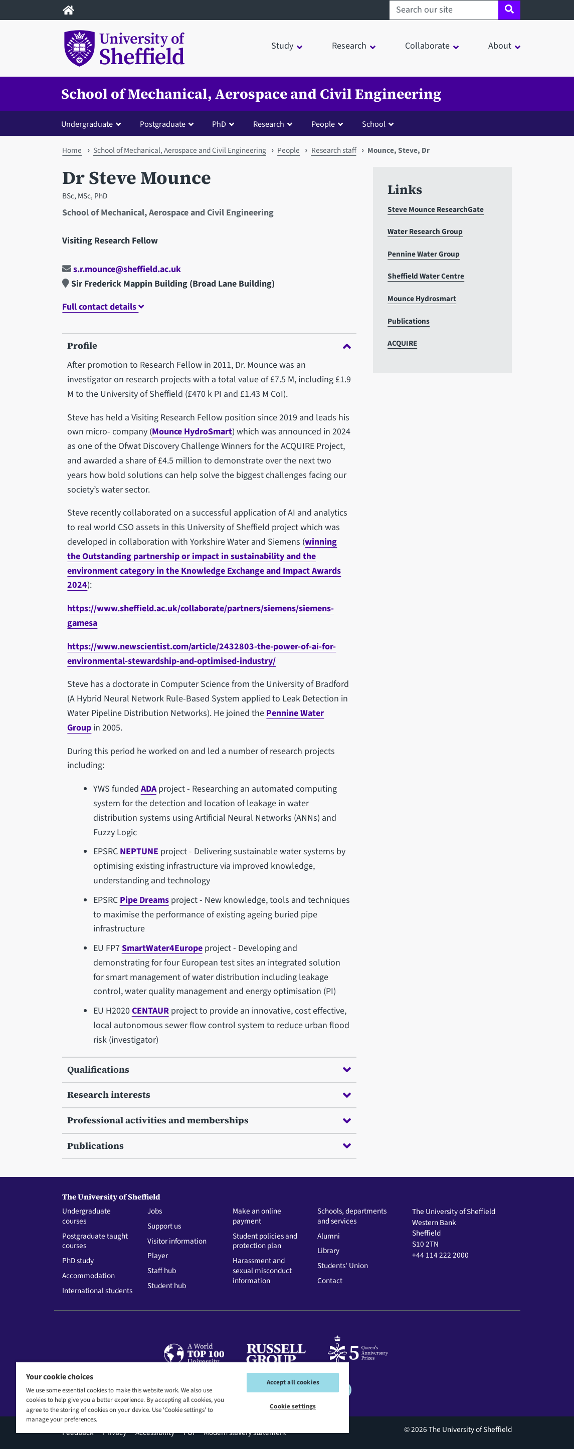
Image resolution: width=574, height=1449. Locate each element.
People (288, 150)
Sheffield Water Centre (426, 276)
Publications (208, 1145)
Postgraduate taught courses (95, 1242)
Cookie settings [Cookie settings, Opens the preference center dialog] (293, 1406)
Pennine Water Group (424, 254)
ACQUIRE (402, 343)
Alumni (328, 1237)
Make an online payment (257, 1216)
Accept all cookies (293, 1382)
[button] (93, 124)
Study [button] (282, 46)
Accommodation (88, 1276)
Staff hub (161, 1271)
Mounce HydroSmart (192, 431)
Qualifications (208, 1069)
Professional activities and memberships (208, 1120)
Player (157, 1256)
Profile (208, 345)
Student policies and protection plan (265, 1242)
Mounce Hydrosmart (422, 298)
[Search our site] (444, 10)
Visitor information (177, 1242)
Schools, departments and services (352, 1216)
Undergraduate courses (86, 1216)
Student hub (166, 1286)
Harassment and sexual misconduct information (262, 1271)
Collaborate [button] (427, 46)
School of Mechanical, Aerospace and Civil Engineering (251, 93)
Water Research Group (425, 231)
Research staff (333, 150)
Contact (329, 1281)
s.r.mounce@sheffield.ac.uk (121, 269)
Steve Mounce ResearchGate (436, 209)
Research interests (208, 1094)
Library (328, 1251)
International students (97, 1291)
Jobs (154, 1211)
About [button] (499, 46)
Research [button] (349, 46)
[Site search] (509, 10)
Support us (164, 1227)
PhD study (78, 1261)
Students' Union (342, 1266)
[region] (182, 1397)
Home (72, 150)
